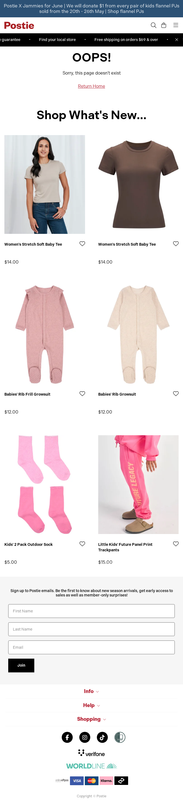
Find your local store (59, 39)
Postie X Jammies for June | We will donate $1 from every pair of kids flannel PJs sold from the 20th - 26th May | (91, 8)
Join (21, 665)
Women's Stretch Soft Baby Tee (33, 244)
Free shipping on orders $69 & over (128, 39)
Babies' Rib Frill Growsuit (27, 394)
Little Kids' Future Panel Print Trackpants (125, 547)
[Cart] (164, 25)
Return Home (91, 86)
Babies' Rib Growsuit (117, 394)
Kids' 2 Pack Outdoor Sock (28, 544)
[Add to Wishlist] (82, 243)
